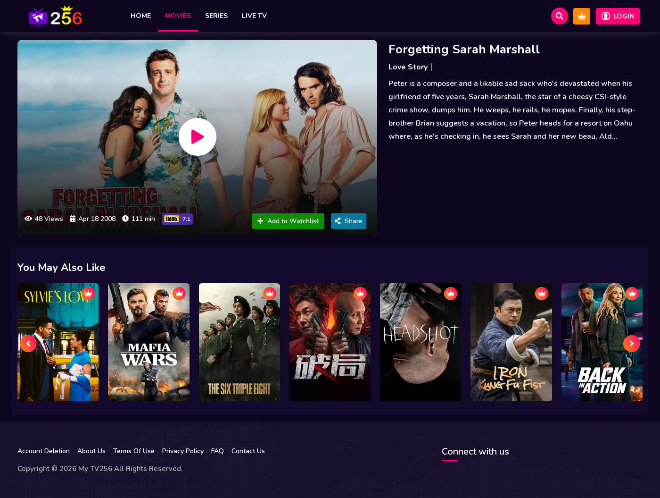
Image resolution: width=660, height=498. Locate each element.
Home (141, 15)
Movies (178, 15)
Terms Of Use (134, 451)
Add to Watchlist (288, 221)
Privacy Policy (183, 451)
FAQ (217, 451)
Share (349, 221)
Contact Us (248, 451)
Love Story (408, 67)
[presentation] (28, 343)
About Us (91, 451)
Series (216, 15)
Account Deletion (43, 451)
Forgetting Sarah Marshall (464, 49)
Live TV (254, 15)
